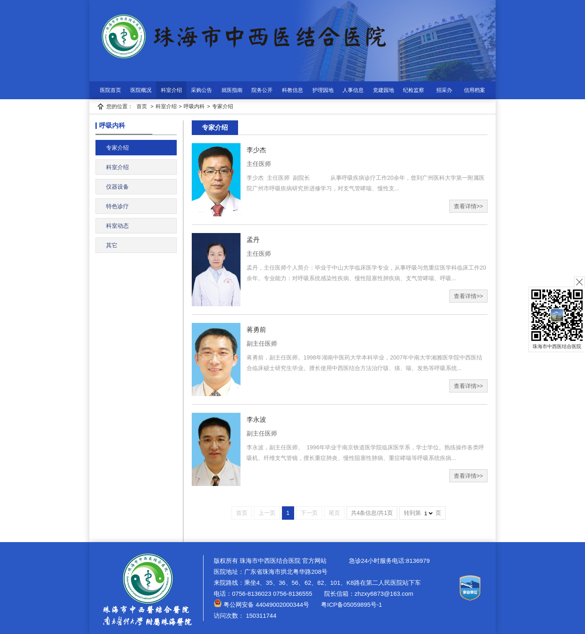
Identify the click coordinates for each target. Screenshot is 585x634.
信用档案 (474, 90)
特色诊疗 (117, 206)
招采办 (444, 90)
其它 (111, 245)
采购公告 (201, 90)
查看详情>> (468, 206)
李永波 (256, 419)
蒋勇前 (256, 329)
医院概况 (141, 90)
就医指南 (232, 90)
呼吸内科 (194, 106)
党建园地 (383, 90)
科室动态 (117, 225)
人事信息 (353, 90)
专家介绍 (222, 106)
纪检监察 (413, 90)
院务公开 (262, 90)
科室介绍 (171, 90)
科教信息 (292, 90)
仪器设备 (117, 186)
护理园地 (323, 90)
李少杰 (256, 149)
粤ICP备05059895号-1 (350, 604)
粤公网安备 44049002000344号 (261, 604)
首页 (141, 106)
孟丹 (253, 239)
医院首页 (110, 90)
